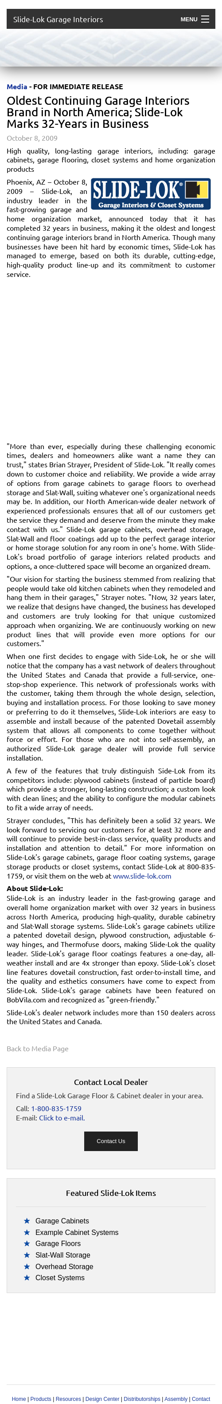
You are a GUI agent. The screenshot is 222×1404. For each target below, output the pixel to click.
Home (19, 1399)
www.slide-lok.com (142, 875)
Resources (68, 1399)
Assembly (175, 1399)
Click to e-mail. (62, 1117)
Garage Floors (58, 1243)
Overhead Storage (64, 1266)
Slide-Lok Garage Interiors (58, 19)
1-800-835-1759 (56, 1108)
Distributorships (142, 1399)
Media (17, 86)
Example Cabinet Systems (77, 1232)
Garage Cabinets (62, 1221)
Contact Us (111, 1141)
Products (40, 1399)
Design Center (103, 1399)
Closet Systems (60, 1278)
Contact (201, 1399)
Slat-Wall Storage (62, 1255)
